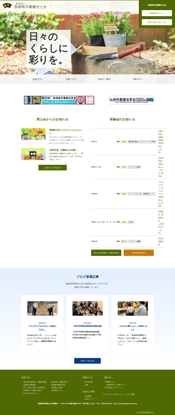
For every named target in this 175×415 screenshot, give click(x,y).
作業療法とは (109, 382)
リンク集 (130, 394)
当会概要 (88, 396)
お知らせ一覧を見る (52, 168)
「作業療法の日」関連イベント (116, 385)
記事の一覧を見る (87, 361)
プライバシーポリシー (113, 394)
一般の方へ (108, 377)
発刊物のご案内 (56, 387)
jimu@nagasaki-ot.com (128, 404)
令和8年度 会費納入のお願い (63, 150)
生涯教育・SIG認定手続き (32, 390)
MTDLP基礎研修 (161, 241)
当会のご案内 (89, 391)
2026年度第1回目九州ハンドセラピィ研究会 (161, 167)
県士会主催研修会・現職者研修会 (106, 253)
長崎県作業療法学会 (58, 385)
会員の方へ (26, 377)
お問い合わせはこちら (157, 22)
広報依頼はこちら (157, 13)
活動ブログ (88, 377)
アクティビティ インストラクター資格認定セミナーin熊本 (161, 194)
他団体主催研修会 (138, 253)
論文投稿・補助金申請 (59, 382)
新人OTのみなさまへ (30, 393)
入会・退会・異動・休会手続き (34, 387)
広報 (86, 385)
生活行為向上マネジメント (114, 387)
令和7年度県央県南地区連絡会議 (88, 326)
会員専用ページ (56, 390)
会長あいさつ (89, 399)
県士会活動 (89, 382)
